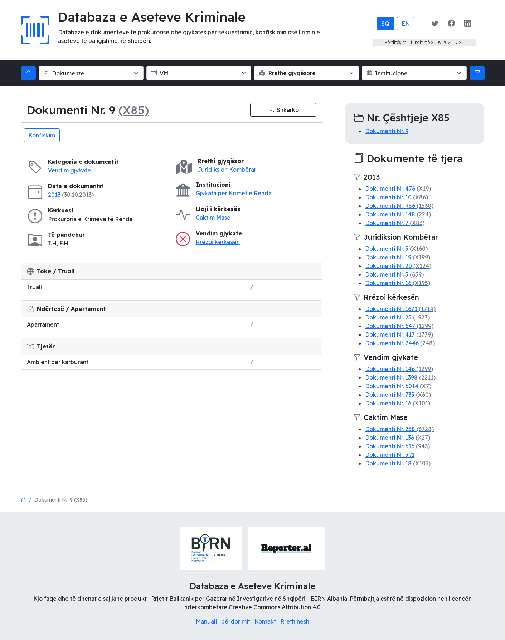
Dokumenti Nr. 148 (398, 214)
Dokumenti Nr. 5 (396, 248)
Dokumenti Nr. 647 (399, 325)
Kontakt (265, 621)
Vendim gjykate (69, 170)
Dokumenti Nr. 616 (397, 446)
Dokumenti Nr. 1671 (400, 308)
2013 (54, 194)
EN (406, 23)
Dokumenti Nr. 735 (398, 394)
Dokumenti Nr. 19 (397, 257)
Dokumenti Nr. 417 (399, 334)
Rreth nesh (294, 621)
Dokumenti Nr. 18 (398, 463)
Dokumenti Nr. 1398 (400, 377)
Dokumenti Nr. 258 (399, 429)
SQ (385, 23)
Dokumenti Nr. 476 (398, 188)
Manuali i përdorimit (223, 621)
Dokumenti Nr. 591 (389, 454)
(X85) (133, 110)
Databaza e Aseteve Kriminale (152, 17)
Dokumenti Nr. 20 (398, 265)
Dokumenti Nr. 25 (397, 317)
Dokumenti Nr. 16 (397, 283)
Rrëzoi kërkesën (218, 241)
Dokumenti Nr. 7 (394, 222)
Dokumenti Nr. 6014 (398, 386)
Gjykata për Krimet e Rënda (234, 193)
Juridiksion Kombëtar (227, 169)
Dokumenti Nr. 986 (399, 205)
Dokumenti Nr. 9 (386, 131)
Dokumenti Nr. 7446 (400, 343)
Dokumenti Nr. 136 (397, 437)
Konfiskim (41, 135)
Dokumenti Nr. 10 (396, 197)
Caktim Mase (213, 217)
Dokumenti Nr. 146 (399, 368)
